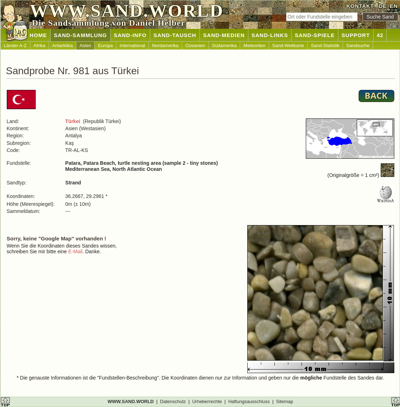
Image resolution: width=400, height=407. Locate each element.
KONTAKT (360, 6)
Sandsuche (357, 45)
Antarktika (62, 45)
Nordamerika (165, 45)
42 (380, 35)
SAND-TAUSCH (174, 35)
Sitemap (284, 401)
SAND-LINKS (270, 35)
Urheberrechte (207, 401)
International (132, 45)
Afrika (39, 45)
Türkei (72, 121)
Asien (85, 45)
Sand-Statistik (325, 45)
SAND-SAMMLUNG (80, 35)
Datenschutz (173, 401)
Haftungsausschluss (249, 401)
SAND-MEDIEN (224, 35)
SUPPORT (355, 35)
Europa (105, 45)
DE (382, 6)
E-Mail (75, 251)
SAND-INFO (130, 35)
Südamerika (224, 45)
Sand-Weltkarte (288, 45)
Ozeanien (195, 45)
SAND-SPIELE (315, 35)
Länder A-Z (15, 45)
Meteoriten (254, 45)
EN (394, 6)
